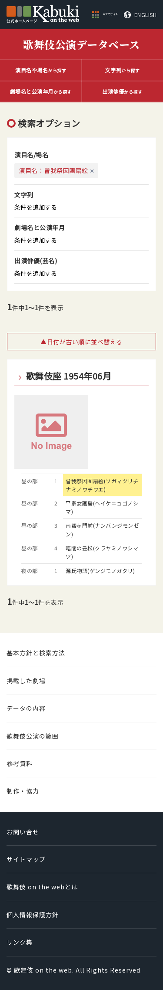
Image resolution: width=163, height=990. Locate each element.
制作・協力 (23, 791)
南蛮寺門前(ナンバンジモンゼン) (102, 529)
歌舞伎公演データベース (81, 44)
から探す (40, 70)
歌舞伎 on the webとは (42, 886)
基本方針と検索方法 (36, 652)
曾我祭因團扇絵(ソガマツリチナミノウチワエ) (102, 485)
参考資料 (20, 763)
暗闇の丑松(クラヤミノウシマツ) (102, 552)
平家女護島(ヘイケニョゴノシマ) (102, 507)
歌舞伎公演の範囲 (33, 736)
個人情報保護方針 (33, 914)
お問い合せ (23, 831)
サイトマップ (26, 859)
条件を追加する (35, 207)
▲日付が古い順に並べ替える (81, 341)
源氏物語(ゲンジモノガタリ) (100, 570)
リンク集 (20, 942)
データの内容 (26, 708)
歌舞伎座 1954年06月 (69, 376)
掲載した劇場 (26, 680)
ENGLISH (145, 14)
